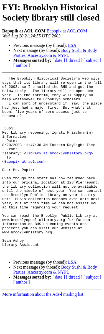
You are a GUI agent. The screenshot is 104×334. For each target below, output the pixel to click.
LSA (72, 45)
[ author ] (21, 65)
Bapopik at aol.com (23, 178)
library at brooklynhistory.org (58, 168)
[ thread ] (74, 60)
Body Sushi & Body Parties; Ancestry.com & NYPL (55, 53)
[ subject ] (92, 60)
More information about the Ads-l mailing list (42, 329)
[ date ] (58, 60)
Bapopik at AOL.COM (67, 31)
